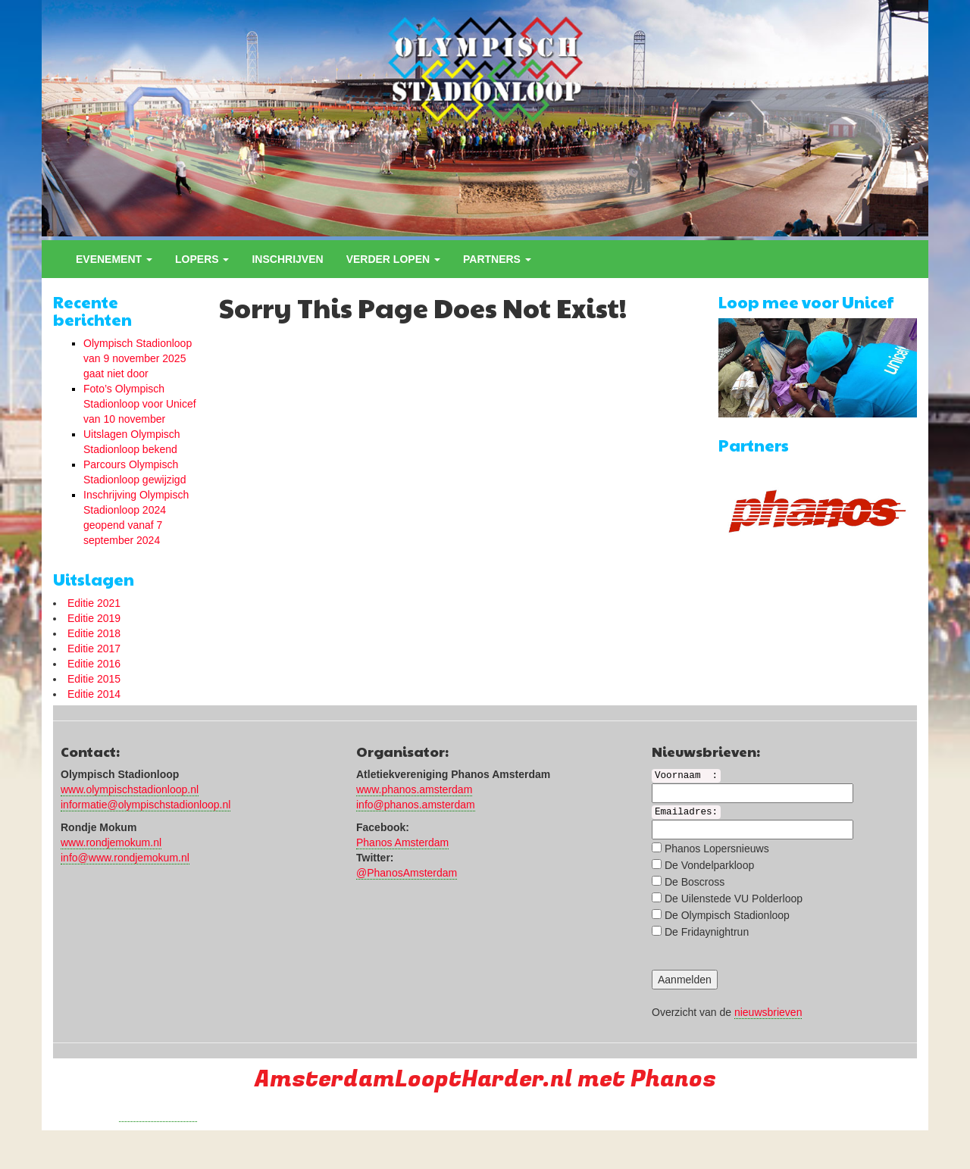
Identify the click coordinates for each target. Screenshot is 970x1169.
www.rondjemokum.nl (111, 842)
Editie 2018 (93, 633)
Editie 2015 (93, 679)
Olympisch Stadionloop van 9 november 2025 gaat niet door (137, 358)
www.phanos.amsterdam (414, 789)
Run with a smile (158, 1115)
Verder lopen (393, 259)
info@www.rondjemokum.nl (125, 858)
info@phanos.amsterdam (415, 805)
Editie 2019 (93, 618)
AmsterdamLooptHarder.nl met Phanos (485, 1079)
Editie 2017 (93, 648)
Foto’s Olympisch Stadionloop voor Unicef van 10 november (139, 404)
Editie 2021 (93, 603)
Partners (497, 259)
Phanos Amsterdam (402, 842)
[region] (485, 118)
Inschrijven (287, 259)
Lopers (202, 259)
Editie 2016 (93, 664)
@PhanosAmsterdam (406, 873)
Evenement (114, 259)
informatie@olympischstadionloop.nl (145, 805)
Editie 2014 (93, 694)
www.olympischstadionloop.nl (130, 789)
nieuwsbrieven (768, 1012)
